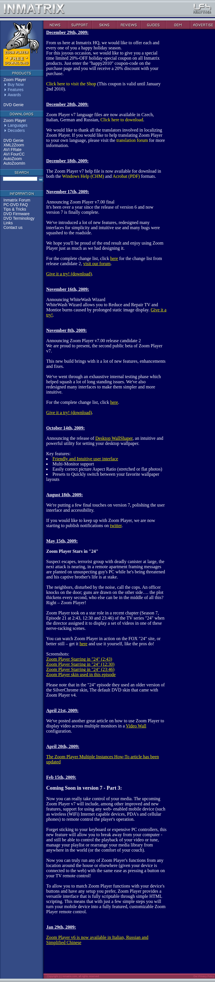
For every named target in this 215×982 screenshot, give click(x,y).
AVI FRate (12, 149)
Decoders (16, 130)
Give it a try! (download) (69, 273)
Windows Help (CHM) (83, 176)
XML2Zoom (13, 145)
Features (15, 89)
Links (8, 223)
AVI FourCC (14, 154)
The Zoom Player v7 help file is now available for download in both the (103, 168)
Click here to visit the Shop (71, 83)
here (114, 258)
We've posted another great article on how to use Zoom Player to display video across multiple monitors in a (105, 718)
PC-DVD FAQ (15, 204)
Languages (17, 125)
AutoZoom (12, 158)
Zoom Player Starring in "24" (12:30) (80, 664)
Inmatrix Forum (16, 200)
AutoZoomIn (14, 163)
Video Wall (136, 725)
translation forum (132, 140)
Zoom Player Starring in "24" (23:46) (80, 669)
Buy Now (16, 84)
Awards (14, 94)
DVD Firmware (16, 213)
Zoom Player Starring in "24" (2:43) (79, 659)
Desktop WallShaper (114, 438)
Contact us (13, 227)
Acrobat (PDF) (126, 176)
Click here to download (121, 119)
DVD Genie (13, 104)
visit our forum (97, 263)
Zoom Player (14, 79)
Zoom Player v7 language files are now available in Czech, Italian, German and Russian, (100, 112)
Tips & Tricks (14, 209)
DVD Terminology (19, 218)
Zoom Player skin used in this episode (81, 674)
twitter (116, 525)
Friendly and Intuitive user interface (85, 458)
